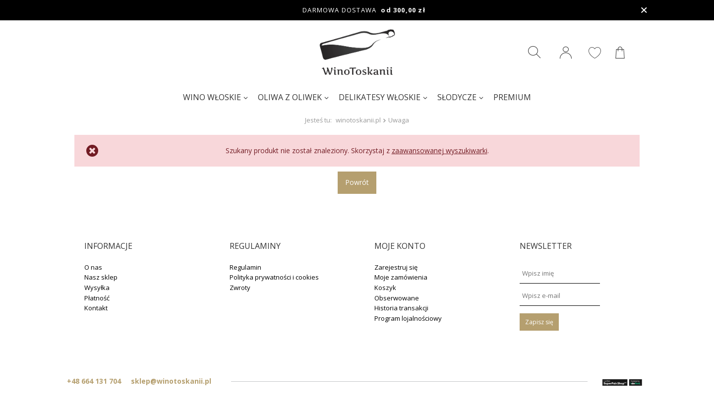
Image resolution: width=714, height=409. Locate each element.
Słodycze (456, 97)
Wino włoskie (212, 97)
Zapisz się (539, 322)
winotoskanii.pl (358, 120)
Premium (512, 97)
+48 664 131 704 (94, 381)
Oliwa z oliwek (290, 97)
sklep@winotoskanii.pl (171, 381)
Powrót (357, 182)
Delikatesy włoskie (379, 97)
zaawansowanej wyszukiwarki (439, 150)
